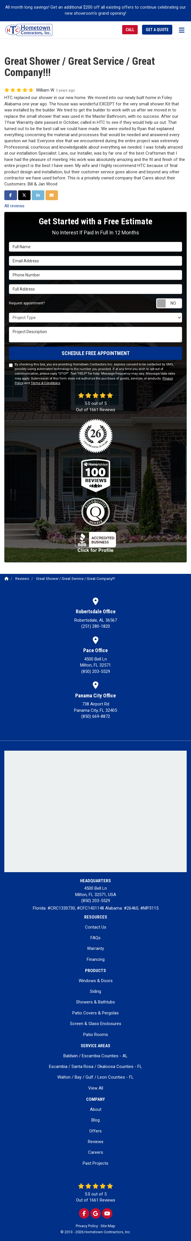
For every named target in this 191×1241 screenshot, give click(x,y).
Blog (95, 1120)
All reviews (14, 205)
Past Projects (95, 1163)
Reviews (95, 1141)
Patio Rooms (95, 1034)
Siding (95, 991)
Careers (95, 1152)
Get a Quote (157, 29)
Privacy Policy (87, 1226)
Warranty (95, 948)
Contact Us (95, 927)
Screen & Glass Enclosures (95, 1023)
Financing (96, 959)
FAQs (95, 937)
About (95, 1109)
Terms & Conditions (45, 383)
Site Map (108, 1226)
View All (95, 1088)
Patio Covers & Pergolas (95, 1013)
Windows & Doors (96, 980)
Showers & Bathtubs (95, 1002)
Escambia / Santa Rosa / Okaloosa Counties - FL (95, 1066)
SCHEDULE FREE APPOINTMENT (96, 353)
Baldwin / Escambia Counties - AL (95, 1055)
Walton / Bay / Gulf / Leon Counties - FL (95, 1077)
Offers (95, 1131)
